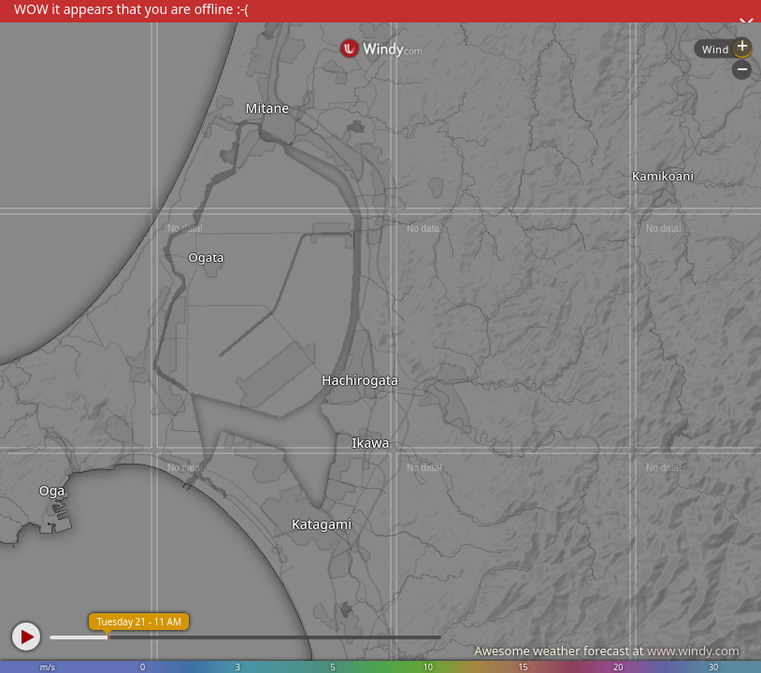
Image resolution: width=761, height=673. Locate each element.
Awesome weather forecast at (606, 650)
